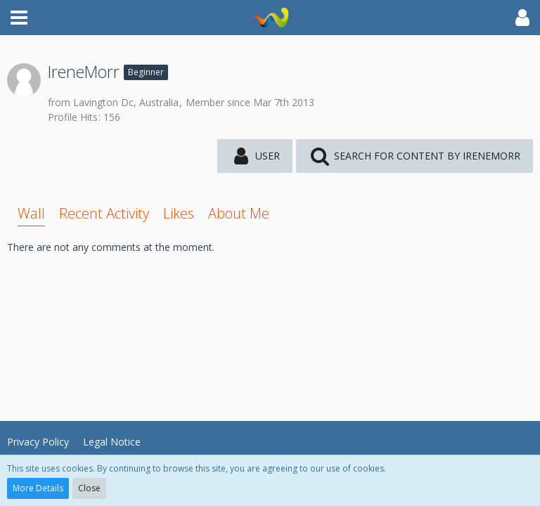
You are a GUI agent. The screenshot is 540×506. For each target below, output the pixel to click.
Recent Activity (104, 213)
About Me (238, 213)
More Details (38, 488)
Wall (31, 213)
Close (89, 488)
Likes (178, 213)
